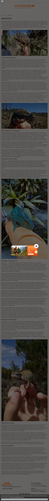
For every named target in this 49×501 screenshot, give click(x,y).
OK (24, 499)
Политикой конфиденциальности (16, 497)
